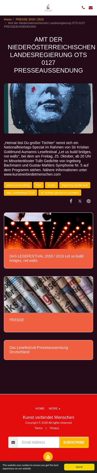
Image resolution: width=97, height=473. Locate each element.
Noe (38, 185)
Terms (38, 428)
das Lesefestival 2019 (20, 192)
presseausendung (17, 185)
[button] (5, 7)
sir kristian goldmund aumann (60, 192)
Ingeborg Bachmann (75, 185)
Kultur (51, 185)
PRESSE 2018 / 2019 (30, 19)
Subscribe (73, 442)
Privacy (54, 428)
